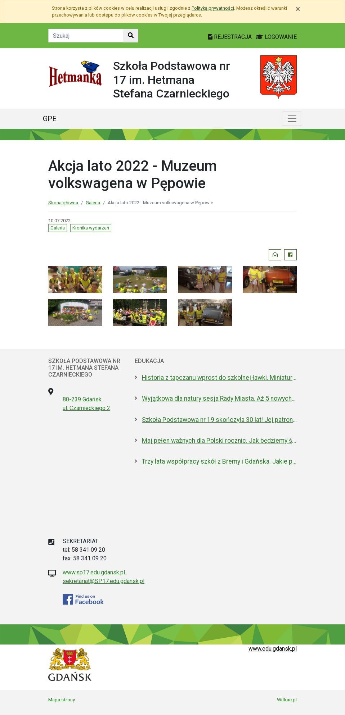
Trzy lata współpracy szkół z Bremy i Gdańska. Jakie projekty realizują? (219, 461)
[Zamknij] (298, 9)
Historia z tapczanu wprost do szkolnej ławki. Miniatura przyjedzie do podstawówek (219, 377)
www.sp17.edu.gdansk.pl (94, 572)
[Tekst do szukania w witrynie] (86, 35)
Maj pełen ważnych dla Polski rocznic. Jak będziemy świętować (219, 440)
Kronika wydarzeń (90, 228)
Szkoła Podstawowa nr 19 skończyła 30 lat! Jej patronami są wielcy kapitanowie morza (219, 419)
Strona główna (63, 202)
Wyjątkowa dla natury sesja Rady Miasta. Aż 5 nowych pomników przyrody (219, 398)
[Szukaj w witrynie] (130, 35)
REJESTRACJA (230, 36)
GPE (50, 118)
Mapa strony (61, 699)
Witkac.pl (287, 699)
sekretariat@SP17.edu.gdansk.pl (103, 581)
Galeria (93, 202)
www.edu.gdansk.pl (272, 648)
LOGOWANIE (276, 36)
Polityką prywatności (213, 8)
